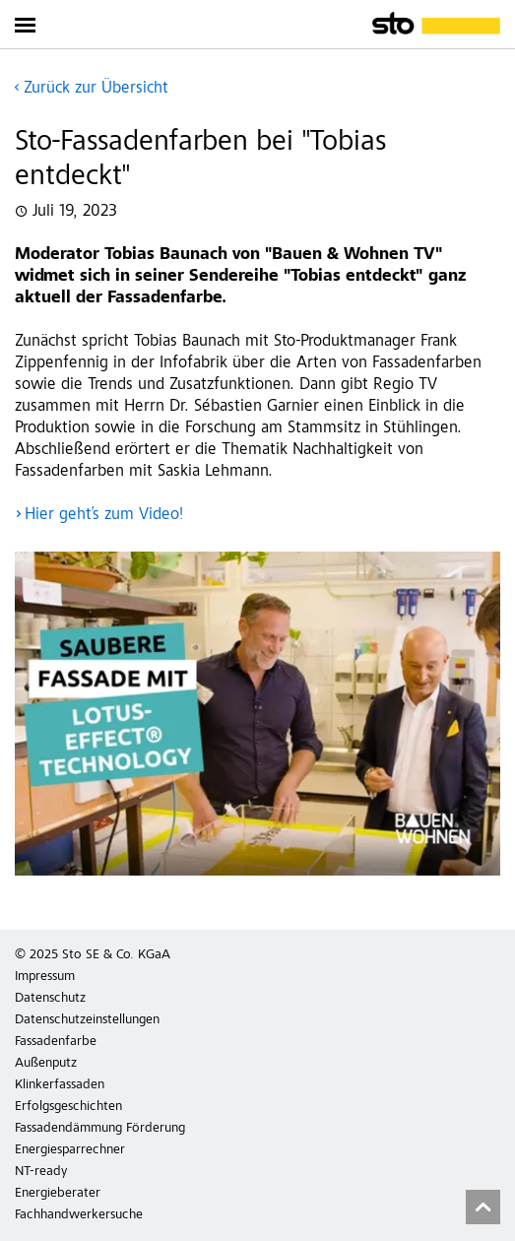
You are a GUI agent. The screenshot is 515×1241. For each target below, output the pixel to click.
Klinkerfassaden (59, 1085)
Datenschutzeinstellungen (87, 1020)
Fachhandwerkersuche (79, 1215)
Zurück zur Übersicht (96, 89)
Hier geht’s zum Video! (104, 515)
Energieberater (57, 1194)
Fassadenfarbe (56, 1042)
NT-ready (41, 1172)
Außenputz (46, 1064)
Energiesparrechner (70, 1150)
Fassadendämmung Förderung (100, 1129)
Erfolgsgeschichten (68, 1107)
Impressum (45, 977)
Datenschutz (50, 999)
